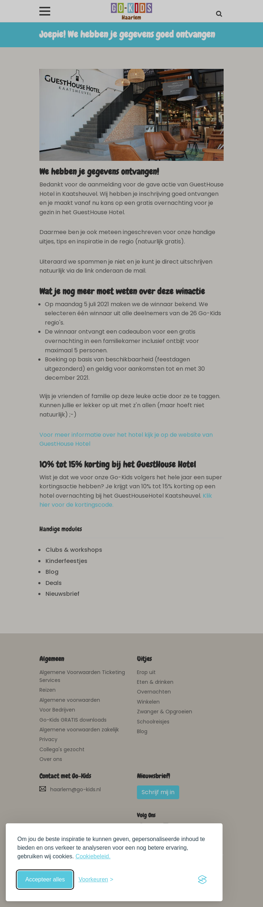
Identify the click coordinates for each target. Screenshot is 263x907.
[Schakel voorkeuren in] (95, 879)
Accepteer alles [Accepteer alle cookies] (45, 879)
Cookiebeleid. (93, 856)
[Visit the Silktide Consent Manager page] (202, 879)
